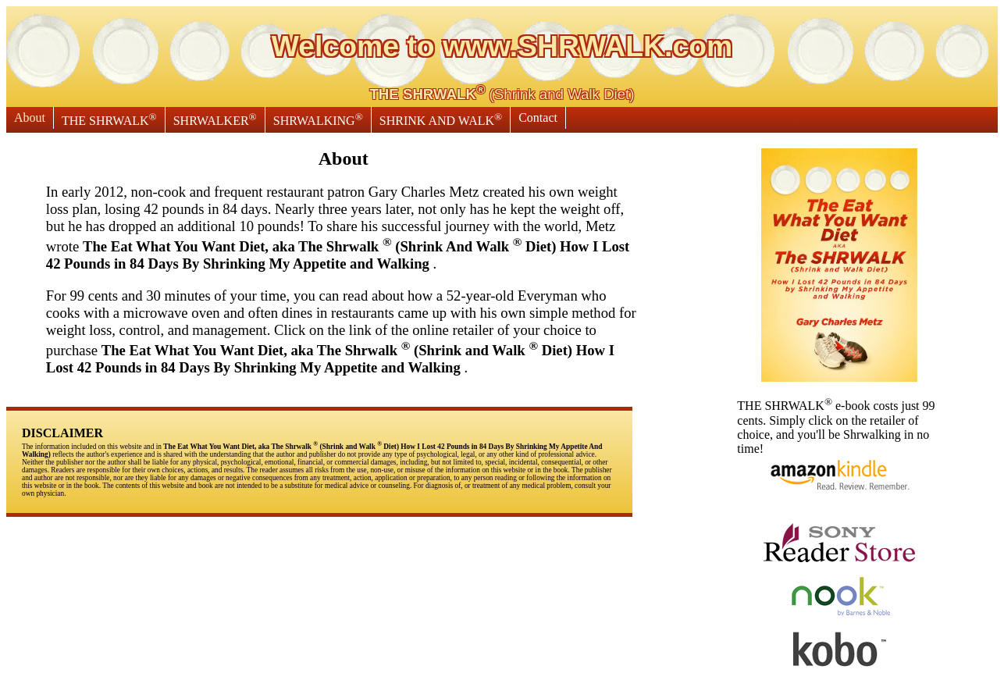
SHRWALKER (215, 119)
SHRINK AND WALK (440, 119)
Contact (537, 117)
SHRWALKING (318, 119)
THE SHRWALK (109, 119)
